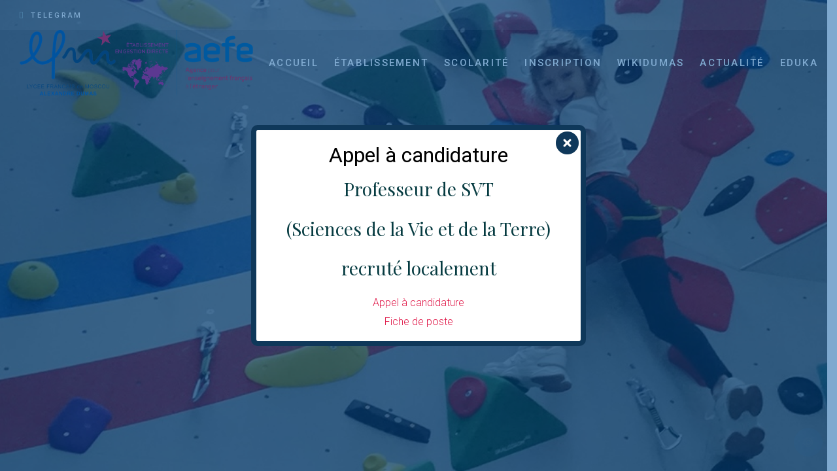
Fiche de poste (418, 321)
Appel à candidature (418, 302)
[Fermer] (567, 144)
